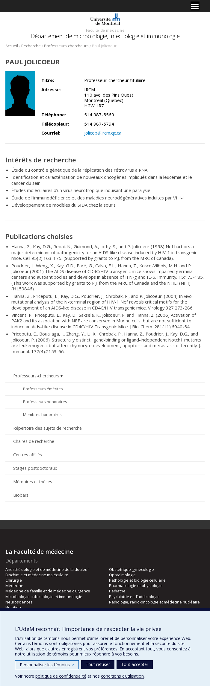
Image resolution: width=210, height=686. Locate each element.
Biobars (20, 495)
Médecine (14, 585)
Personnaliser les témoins (47, 664)
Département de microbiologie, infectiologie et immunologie (105, 36)
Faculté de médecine (105, 30)
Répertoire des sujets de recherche (47, 428)
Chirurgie (13, 580)
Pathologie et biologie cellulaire (137, 580)
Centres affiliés (27, 455)
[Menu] (195, 5)
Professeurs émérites (43, 388)
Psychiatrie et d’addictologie (134, 596)
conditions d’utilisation (122, 676)
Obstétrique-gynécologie (131, 569)
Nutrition (13, 607)
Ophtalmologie (122, 574)
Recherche (31, 45)
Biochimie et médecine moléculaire (36, 574)
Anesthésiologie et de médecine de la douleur (47, 569)
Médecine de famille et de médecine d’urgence (47, 591)
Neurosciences (19, 602)
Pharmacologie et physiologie (136, 585)
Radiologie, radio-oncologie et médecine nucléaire (154, 602)
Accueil (11, 45)
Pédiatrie (117, 591)
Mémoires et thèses (32, 481)
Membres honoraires (42, 414)
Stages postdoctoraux (35, 468)
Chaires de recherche (33, 441)
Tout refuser (98, 664)
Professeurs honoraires (45, 401)
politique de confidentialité (60, 676)
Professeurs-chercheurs (66, 45)
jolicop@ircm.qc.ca (102, 133)
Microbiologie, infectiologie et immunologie (43, 596)
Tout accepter (134, 664)
